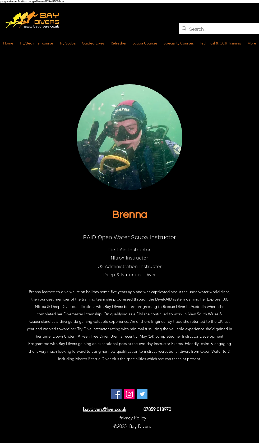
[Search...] (218, 29)
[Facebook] (116, 394)
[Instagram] (129, 394)
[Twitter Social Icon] (142, 394)
